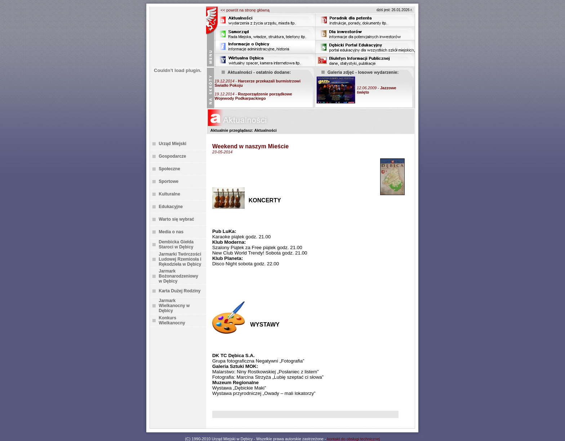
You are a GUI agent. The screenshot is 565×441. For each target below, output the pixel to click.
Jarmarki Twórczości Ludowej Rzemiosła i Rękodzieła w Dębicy (180, 259)
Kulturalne (169, 194)
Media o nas (171, 231)
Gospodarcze (172, 156)
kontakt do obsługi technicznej (353, 439)
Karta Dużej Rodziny (180, 290)
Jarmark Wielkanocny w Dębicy (174, 305)
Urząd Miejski (173, 143)
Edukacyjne (171, 206)
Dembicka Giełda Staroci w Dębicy (176, 244)
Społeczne (169, 168)
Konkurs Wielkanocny (172, 320)
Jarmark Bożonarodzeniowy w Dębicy (178, 276)
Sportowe (169, 181)
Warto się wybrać (176, 219)
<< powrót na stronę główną (245, 10)
